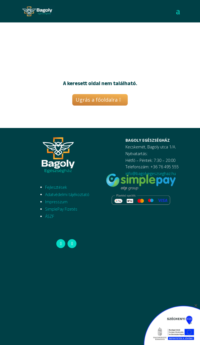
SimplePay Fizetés (61, 209)
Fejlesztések (56, 187)
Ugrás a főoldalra (97, 99)
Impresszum (56, 201)
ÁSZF (49, 216)
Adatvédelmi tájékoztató (67, 194)
